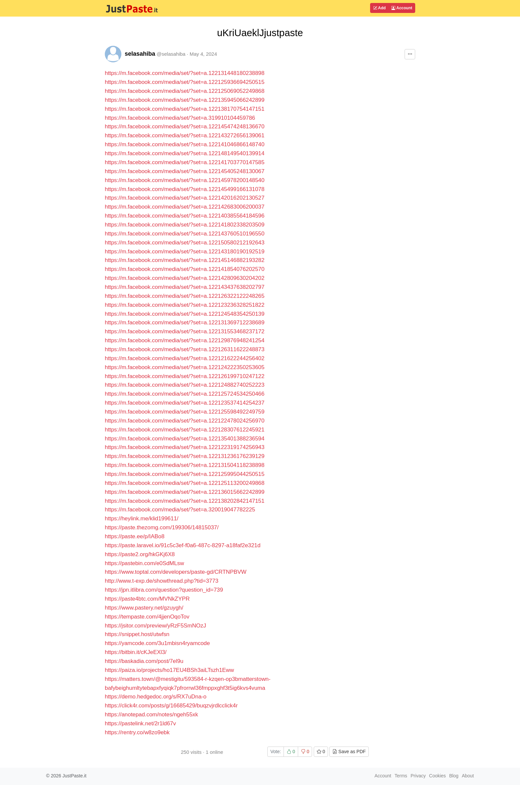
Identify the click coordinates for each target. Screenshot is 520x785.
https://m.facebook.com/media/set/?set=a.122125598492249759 (184, 412)
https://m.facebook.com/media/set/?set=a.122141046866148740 (184, 144)
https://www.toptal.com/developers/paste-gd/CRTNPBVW (175, 572)
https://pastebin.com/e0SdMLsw (144, 563)
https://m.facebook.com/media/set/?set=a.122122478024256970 (184, 421)
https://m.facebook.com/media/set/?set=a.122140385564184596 (184, 216)
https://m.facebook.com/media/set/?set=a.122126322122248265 (184, 296)
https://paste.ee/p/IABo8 (134, 536)
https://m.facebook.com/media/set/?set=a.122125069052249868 (184, 91)
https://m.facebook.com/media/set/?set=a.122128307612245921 (184, 429)
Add (379, 8)
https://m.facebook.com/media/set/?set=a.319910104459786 (180, 118)
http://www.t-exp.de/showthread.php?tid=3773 (162, 581)
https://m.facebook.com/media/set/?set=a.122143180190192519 (184, 251)
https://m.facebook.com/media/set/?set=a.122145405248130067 (184, 171)
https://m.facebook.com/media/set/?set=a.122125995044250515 (184, 474)
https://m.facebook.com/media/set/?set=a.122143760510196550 (184, 233)
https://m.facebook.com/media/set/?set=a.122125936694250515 (184, 82)
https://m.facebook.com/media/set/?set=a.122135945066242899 (184, 100)
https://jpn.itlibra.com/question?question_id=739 (164, 590)
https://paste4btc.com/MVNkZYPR (147, 599)
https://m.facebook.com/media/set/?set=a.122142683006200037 (184, 207)
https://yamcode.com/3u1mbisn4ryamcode (157, 643)
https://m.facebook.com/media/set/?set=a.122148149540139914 (184, 153)
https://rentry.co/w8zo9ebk (137, 732)
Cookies (437, 775)
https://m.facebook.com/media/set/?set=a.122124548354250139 (184, 314)
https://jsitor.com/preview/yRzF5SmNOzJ (155, 625)
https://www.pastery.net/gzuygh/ (144, 608)
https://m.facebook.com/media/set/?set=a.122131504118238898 (184, 465)
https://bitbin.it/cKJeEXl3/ (135, 652)
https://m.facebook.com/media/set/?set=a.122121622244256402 (184, 358)
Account (401, 8)
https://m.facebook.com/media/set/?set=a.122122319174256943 (184, 447)
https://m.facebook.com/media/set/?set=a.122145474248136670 (184, 126)
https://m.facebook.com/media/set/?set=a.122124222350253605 (184, 367)
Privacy (418, 775)
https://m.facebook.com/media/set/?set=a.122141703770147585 (184, 162)
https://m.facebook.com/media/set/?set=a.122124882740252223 (184, 385)
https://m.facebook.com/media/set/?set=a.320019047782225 (180, 509)
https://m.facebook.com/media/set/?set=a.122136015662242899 (184, 492)
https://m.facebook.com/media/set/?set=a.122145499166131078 (184, 189)
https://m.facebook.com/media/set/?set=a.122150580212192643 (184, 242)
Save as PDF (348, 751)
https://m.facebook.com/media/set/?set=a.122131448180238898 (184, 73)
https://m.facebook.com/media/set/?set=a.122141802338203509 (184, 225)
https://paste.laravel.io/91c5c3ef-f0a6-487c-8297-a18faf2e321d (182, 545)
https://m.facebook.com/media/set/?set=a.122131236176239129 (184, 456)
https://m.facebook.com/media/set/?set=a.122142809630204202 (184, 278)
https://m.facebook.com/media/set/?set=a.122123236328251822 (184, 305)
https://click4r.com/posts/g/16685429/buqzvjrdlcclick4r (171, 705)
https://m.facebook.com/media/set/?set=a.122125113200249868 (184, 483)
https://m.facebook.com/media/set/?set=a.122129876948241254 (184, 340)
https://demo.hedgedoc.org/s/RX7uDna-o (156, 696)
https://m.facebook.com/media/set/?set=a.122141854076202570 (184, 269)
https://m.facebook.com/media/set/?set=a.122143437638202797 (184, 287)
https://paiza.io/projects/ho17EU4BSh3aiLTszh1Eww (169, 670)
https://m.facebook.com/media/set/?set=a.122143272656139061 (184, 135)
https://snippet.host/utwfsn (137, 634)
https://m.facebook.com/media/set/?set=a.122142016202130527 (184, 198)
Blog (453, 775)
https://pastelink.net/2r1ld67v (140, 723)
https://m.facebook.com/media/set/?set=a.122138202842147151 (184, 501)
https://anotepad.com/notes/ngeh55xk (151, 714)
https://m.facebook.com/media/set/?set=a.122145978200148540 (184, 180)
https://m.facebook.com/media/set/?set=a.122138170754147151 (184, 109)
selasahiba (140, 53)
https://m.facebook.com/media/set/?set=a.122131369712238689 (184, 322)
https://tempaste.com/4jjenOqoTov (147, 617)
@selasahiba (171, 54)
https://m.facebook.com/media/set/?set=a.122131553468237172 (184, 331)
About (468, 775)
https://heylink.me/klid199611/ (141, 518)
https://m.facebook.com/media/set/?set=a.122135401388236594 (184, 438)
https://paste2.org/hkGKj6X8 (140, 554)
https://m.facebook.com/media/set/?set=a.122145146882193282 (184, 260)
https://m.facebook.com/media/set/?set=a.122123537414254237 (184, 403)
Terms (401, 775)
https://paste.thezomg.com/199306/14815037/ (162, 527)
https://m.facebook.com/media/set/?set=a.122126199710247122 (184, 376)
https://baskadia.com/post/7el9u (144, 661)
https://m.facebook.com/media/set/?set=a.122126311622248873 (184, 349)
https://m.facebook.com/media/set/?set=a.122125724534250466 (184, 394)
